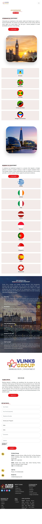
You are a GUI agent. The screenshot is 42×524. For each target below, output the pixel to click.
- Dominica (31, 489)
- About (16, 486)
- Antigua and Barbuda (33, 494)
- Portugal (3, 510)
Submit (12, 448)
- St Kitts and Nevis (33, 493)
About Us (13, 395)
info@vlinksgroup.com (16, 476)
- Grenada (31, 491)
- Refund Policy (18, 493)
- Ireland (2, 503)
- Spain (2, 513)
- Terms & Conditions (19, 491)
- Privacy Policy (18, 490)
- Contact (17, 502)
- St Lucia (31, 488)
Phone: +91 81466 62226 (17, 472)
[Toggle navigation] (39, 3)
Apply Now (16, 13)
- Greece (2, 502)
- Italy (2, 505)
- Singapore (3, 512)
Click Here (13, 29)
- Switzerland (3, 515)
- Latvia (2, 507)
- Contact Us (17, 488)
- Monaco (3, 508)
